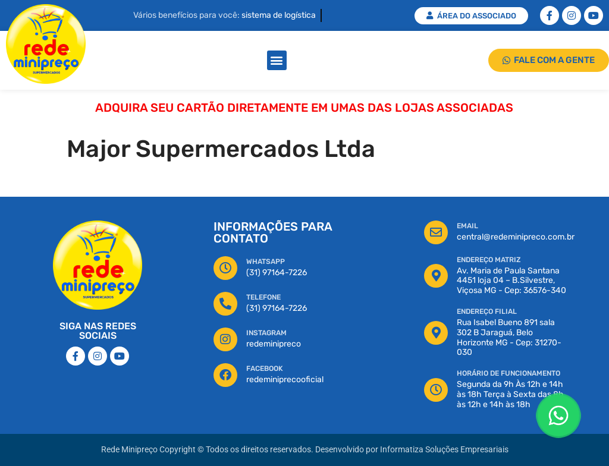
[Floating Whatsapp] (558, 415)
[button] (277, 60)
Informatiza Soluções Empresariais (444, 450)
